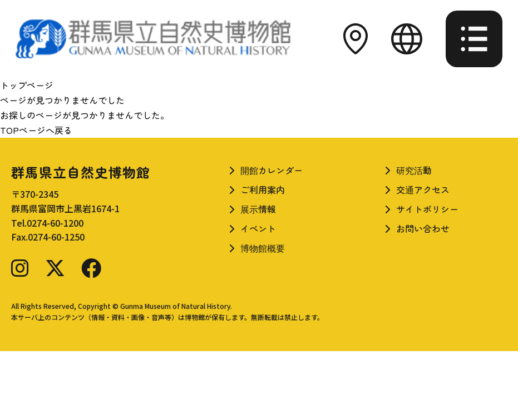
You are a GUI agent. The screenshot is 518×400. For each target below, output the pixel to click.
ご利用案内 (262, 189)
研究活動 (414, 170)
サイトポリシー (427, 209)
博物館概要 (262, 247)
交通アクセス (423, 189)
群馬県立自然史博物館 (80, 172)
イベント (258, 228)
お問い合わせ (423, 228)
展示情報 (258, 209)
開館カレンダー (271, 170)
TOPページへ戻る (36, 130)
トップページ (26, 85)
